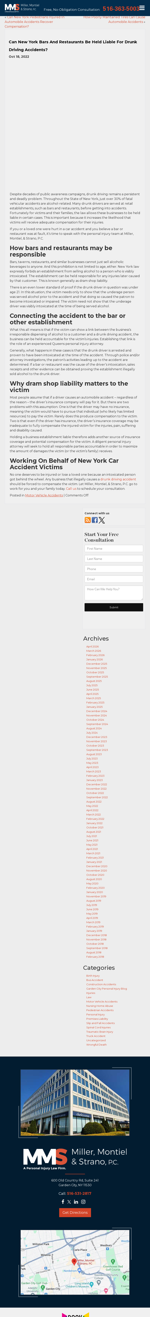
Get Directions (75, 1169)
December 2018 (96, 891)
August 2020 (94, 835)
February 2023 (95, 732)
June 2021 (92, 796)
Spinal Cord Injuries (98, 983)
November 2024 (96, 671)
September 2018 (97, 904)
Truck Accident (95, 992)
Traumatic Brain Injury (99, 988)
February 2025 (95, 658)
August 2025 (94, 637)
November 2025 (96, 624)
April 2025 (92, 650)
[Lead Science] (74, 1311)
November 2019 (96, 852)
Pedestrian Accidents (99, 966)
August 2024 (94, 684)
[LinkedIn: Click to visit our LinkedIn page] (77, 1159)
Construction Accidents (101, 940)
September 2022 (97, 753)
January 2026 (94, 615)
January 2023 (94, 736)
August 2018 (93, 908)
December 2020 (96, 822)
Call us (71, 445)
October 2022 (95, 749)
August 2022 (94, 757)
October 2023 (95, 701)
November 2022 (96, 745)
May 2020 (92, 839)
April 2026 (92, 602)
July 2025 (91, 641)
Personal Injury (95, 970)
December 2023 (96, 693)
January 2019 (94, 887)
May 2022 (92, 762)
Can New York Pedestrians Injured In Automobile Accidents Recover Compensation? (34, 21)
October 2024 (95, 676)
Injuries (90, 949)
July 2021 (91, 792)
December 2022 (96, 740)
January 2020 (94, 848)
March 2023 (93, 727)
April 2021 (92, 805)
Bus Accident (94, 936)
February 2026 (95, 611)
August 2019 (93, 857)
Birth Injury (93, 932)
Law (88, 953)
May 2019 (92, 869)
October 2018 (95, 900)
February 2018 (95, 913)
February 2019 (95, 882)
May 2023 (92, 719)
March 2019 (93, 878)
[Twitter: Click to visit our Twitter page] (70, 1159)
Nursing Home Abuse (99, 962)
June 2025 (92, 645)
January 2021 (94, 818)
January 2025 (94, 663)
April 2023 (92, 723)
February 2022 (95, 775)
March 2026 (93, 607)
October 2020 (95, 831)
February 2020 (95, 844)
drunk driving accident (118, 436)
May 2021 (91, 801)
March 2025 (93, 654)
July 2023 (92, 714)
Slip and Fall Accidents (100, 979)
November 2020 (96, 826)
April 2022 (92, 766)
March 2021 (93, 809)
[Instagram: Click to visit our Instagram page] (84, 1159)
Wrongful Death (96, 1000)
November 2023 (96, 697)
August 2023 (94, 710)
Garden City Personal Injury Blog (106, 944)
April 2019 (92, 874)
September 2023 (97, 706)
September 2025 (97, 633)
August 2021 (93, 788)
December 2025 (96, 620)
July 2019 (91, 861)
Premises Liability (97, 975)
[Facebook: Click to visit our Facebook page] (64, 1159)
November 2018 (96, 895)
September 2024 (97, 680)
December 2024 (96, 667)
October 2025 (95, 628)
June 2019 (92, 865)
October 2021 (94, 783)
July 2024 (92, 689)
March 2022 (93, 770)
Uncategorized (96, 996)
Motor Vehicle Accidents (44, 452)
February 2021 (95, 813)
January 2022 (94, 779)
